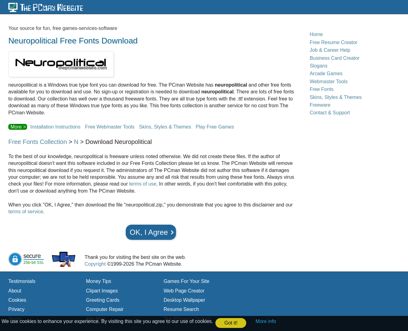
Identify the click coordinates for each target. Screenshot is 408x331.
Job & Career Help (330, 50)
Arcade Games (326, 73)
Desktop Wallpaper (184, 300)
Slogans (319, 65)
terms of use (142, 183)
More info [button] (265, 321)
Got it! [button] (231, 322)
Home (316, 34)
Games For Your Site (187, 281)
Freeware (320, 105)
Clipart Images (102, 290)
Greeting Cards (103, 300)
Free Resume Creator (333, 42)
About (14, 290)
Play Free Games (215, 126)
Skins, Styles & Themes (165, 126)
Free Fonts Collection (37, 141)
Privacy (16, 309)
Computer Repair (105, 309)
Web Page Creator (184, 290)
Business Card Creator (335, 58)
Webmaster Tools (329, 81)
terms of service (25, 211)
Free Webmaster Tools (109, 126)
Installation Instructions (55, 126)
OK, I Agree (149, 232)
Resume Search (181, 309)
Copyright (94, 264)
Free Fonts (321, 89)
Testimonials (21, 281)
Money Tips (98, 281)
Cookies (17, 300)
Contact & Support (330, 112)
